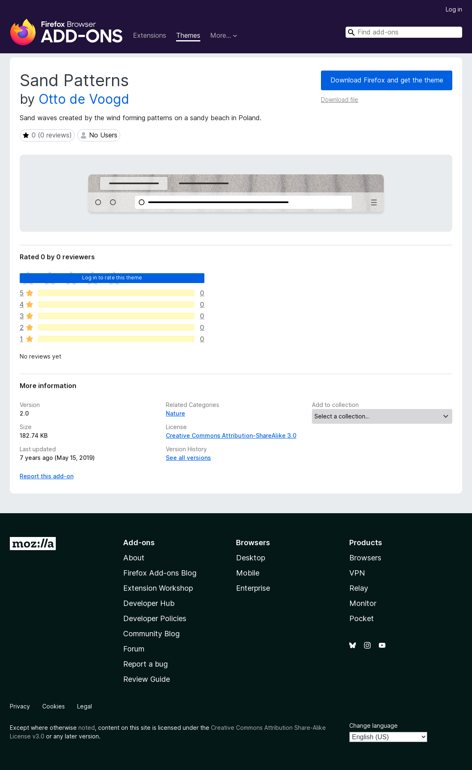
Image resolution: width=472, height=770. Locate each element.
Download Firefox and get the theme (386, 80)
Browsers (365, 557)
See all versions (188, 457)
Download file (339, 99)
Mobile (247, 573)
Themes (188, 35)
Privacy (20, 706)
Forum (133, 648)
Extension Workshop (158, 588)
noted (86, 727)
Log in (454, 9)
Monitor (362, 603)
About (133, 557)
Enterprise (253, 588)
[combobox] (404, 32)
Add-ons (139, 542)
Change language (373, 725)
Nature (175, 413)
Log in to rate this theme (112, 277)
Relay (358, 588)
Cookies (53, 706)
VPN (357, 573)
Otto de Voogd (84, 99)
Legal (84, 706)
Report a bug (145, 664)
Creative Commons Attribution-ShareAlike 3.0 (231, 435)
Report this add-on (46, 476)
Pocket (361, 618)
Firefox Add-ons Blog (160, 573)
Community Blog (151, 633)
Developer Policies (154, 618)
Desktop (250, 557)
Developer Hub (148, 603)
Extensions (149, 35)
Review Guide (146, 679)
